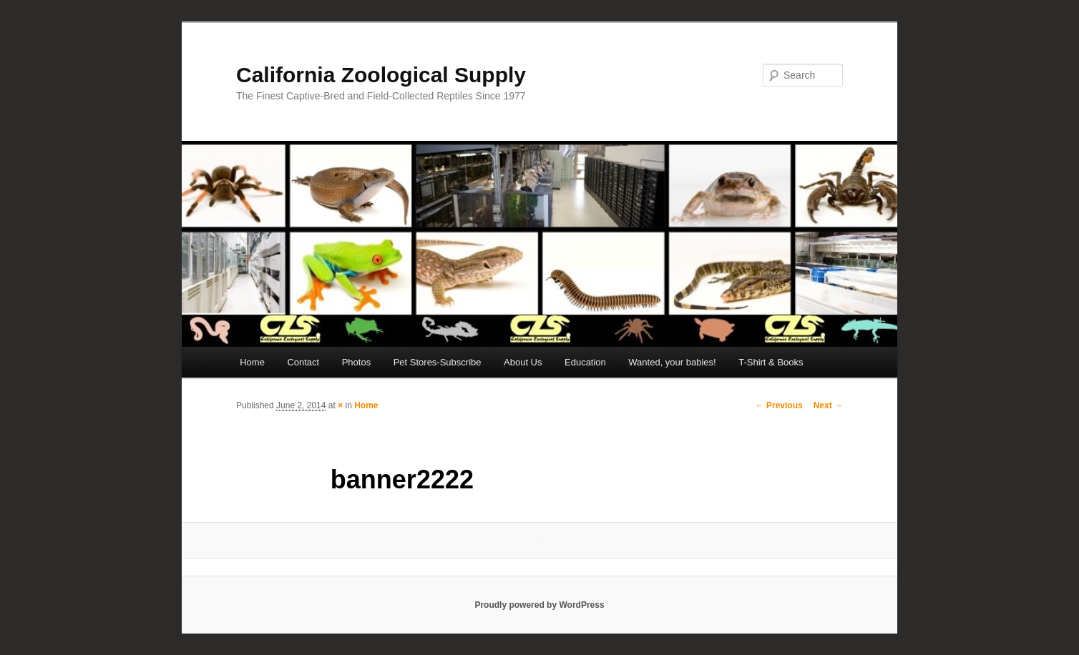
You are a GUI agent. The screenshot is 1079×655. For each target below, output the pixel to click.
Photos (356, 362)
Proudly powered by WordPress (539, 605)
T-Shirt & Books (770, 362)
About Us (523, 362)
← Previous (779, 405)
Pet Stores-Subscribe (438, 362)
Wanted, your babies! (672, 362)
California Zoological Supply (381, 75)
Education (585, 362)
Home (252, 362)
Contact (303, 362)
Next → (828, 405)
